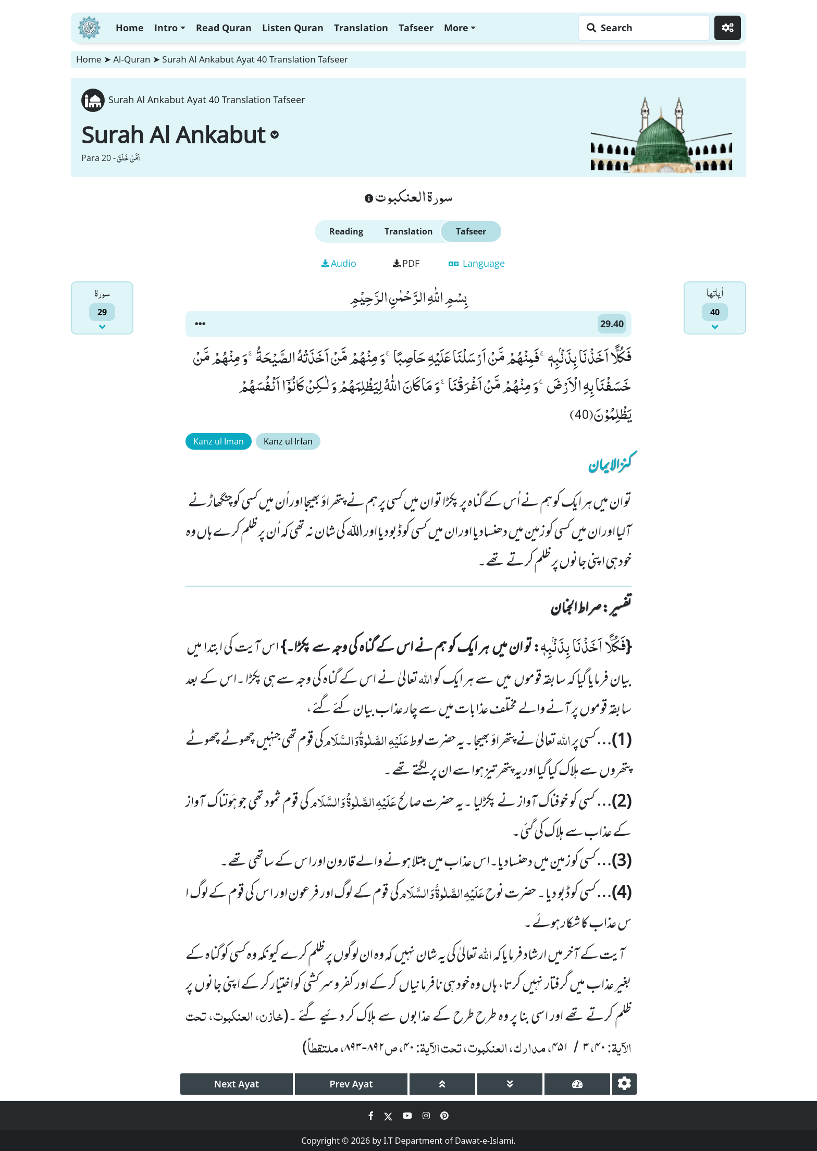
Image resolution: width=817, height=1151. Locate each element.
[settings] (624, 1084)
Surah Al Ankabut (180, 134)
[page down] (510, 1084)
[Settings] (727, 28)
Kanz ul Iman (218, 441)
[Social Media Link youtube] (408, 1115)
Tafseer (416, 27)
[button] (200, 324)
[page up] (442, 1084)
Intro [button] (166, 27)
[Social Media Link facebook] (372, 1115)
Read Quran (224, 27)
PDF (406, 263)
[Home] (89, 26)
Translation (361, 27)
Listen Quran (293, 27)
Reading (346, 231)
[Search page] (641, 28)
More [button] (456, 27)
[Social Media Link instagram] (427, 1115)
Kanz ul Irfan (288, 441)
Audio (338, 263)
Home (130, 27)
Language (477, 263)
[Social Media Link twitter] (389, 1115)
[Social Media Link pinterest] (444, 1115)
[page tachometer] (577, 1084)
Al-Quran (131, 59)
